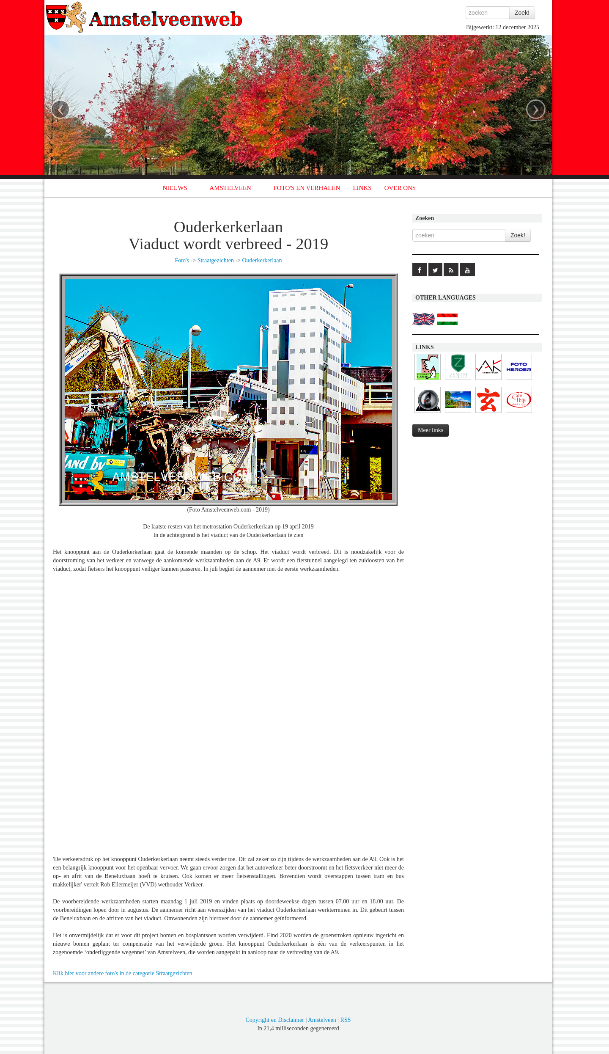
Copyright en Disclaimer (274, 1020)
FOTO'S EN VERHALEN (306, 187)
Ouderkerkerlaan (262, 260)
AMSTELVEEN (230, 187)
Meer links (430, 430)
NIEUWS (175, 187)
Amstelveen (322, 1020)
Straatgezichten (216, 260)
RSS (345, 1020)
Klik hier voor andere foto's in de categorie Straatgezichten (122, 973)
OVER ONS (400, 187)
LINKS (362, 187)
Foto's (182, 260)
